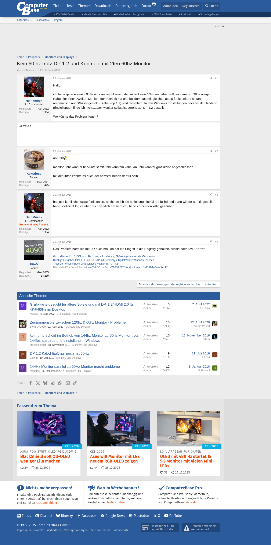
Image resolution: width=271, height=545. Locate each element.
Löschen (149, 260)
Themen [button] (84, 5)
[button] (31, 20)
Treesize (58, 263)
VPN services (88, 263)
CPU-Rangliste (163, 14)
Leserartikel (43, 20)
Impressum (24, 530)
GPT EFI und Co (84, 260)
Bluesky (67, 515)
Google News (115, 515)
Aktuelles (23, 20)
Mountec (35, 370)
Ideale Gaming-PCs (95, 14)
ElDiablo (205, 308)
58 (163, 472)
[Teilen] (211, 78)
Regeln (58, 20)
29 (24, 467)
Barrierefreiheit (100, 530)
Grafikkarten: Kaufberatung (72, 313)
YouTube (175, 515)
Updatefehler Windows (131, 260)
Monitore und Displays (78, 326)
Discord (46, 515)
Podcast (186, 14)
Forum (146, 5)
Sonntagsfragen (210, 14)
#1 (216, 78)
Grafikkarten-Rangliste (130, 14)
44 (94, 467)
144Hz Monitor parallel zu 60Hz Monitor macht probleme (75, 367)
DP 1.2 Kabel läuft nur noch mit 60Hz (59, 353)
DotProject (204, 370)
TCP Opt (114, 263)
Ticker (58, 5)
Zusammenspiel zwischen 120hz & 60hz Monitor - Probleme (78, 322)
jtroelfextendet (38, 344)
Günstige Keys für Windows (135, 256)
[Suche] (211, 6)
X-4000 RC (94, 267)
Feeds (26, 515)
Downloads (103, 5)
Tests (70, 5)
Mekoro (34, 313)
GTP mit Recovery (105, 260)
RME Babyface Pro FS (156, 267)
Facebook (89, 515)
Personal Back (72, 263)
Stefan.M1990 (38, 326)
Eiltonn (34, 357)
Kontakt (39, 530)
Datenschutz (120, 530)
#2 (216, 151)
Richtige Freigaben (64, 260)
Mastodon (141, 515)
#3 (216, 194)
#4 (216, 241)
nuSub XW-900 (110, 267)
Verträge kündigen (76, 530)
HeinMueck (27, 70)
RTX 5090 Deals (64, 14)
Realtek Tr (102, 263)
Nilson (206, 339)
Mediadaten (54, 530)
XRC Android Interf (130, 267)
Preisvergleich (126, 5)
